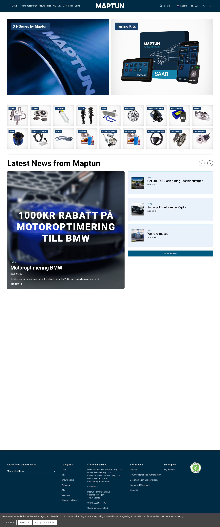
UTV (63, 475)
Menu (12, 6)
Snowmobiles (68, 480)
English (182, 5)
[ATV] (54, 6)
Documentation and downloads (144, 480)
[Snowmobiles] (44, 6)
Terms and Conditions (140, 485)
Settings (10, 522)
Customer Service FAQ (97, 508)
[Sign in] (204, 6)
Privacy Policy (177, 516)
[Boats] (77, 6)
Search (165, 6)
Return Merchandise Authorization (145, 475)
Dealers (133, 469)
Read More (16, 283)
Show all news (170, 253)
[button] (210, 163)
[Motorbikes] (68, 6)
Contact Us (92, 486)
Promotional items (70, 500)
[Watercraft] (32, 6)
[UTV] (59, 6)
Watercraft (66, 485)
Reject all (25, 522)
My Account (169, 469)
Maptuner (66, 495)
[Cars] (23, 6)
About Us (134, 490)
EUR (194, 6)
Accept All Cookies (44, 522)
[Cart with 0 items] (210, 5)
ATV (63, 490)
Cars (64, 469)
